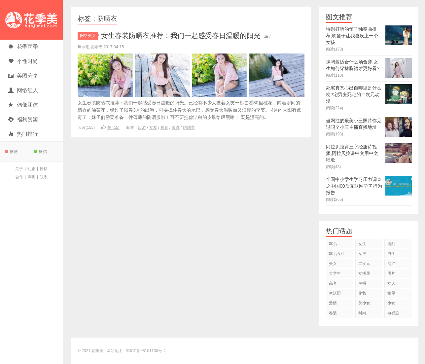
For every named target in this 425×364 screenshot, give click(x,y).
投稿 (44, 168)
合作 (19, 177)
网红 (391, 263)
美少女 (364, 303)
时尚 (362, 313)
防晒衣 (189, 127)
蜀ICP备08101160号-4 (145, 350)
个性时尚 (23, 61)
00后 (333, 243)
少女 (391, 303)
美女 (333, 263)
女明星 (364, 273)
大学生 (335, 273)
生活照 (335, 293)
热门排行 (23, 134)
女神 (362, 253)
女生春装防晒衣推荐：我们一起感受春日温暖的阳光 (184, 35)
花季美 (31, 20)
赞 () (110, 127)
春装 (164, 127)
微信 (40, 151)
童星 (391, 293)
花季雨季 (23, 47)
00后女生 (337, 253)
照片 (391, 273)
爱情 (333, 303)
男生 (391, 253)
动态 (31, 168)
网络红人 (23, 90)
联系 (44, 177)
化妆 (362, 293)
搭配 (391, 243)
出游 (142, 127)
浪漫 (176, 127)
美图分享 (23, 76)
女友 (153, 127)
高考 (333, 283)
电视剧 (393, 313)
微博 (11, 151)
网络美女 (89, 35)
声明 (31, 177)
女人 (391, 283)
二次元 (364, 263)
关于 (19, 168)
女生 (362, 243)
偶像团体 (23, 105)
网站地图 (115, 350)
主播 (362, 283)
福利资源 (23, 119)
